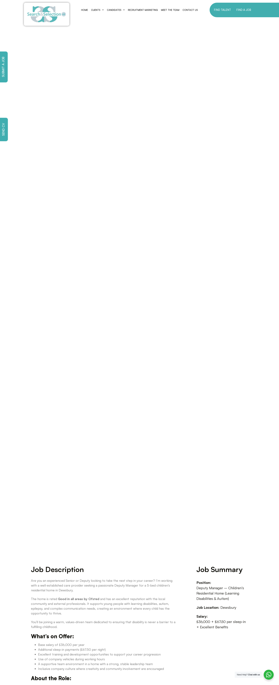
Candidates (116, 9)
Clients (97, 9)
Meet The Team (170, 10)
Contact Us (190, 10)
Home (84, 10)
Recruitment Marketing (143, 10)
